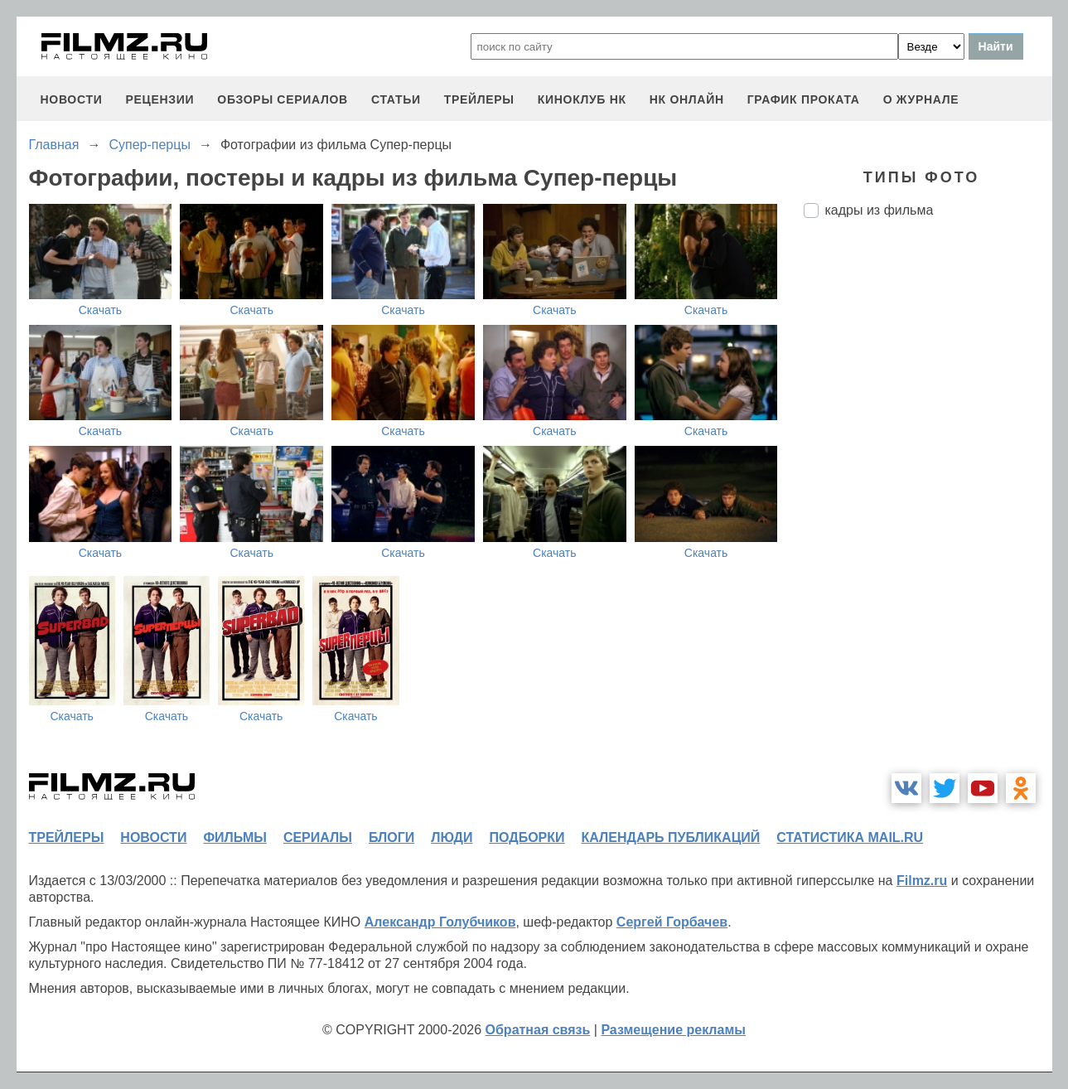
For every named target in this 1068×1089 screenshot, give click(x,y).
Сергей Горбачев (671, 922)
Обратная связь (538, 1030)
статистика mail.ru (849, 837)
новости (72, 99)
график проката (803, 99)
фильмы (234, 837)
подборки (527, 837)
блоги (391, 837)
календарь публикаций (671, 837)
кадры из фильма (879, 210)
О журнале (921, 99)
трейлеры (479, 99)
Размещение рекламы (673, 1030)
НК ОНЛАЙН (687, 99)
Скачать (101, 310)
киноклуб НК (582, 99)
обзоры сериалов (282, 99)
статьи (396, 99)
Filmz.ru (921, 881)
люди (451, 837)
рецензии (159, 99)
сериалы (317, 837)
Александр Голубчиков (440, 922)
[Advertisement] (928, 508)
